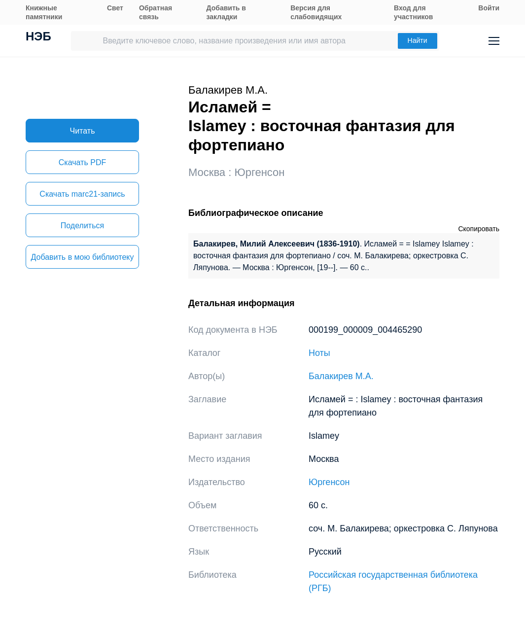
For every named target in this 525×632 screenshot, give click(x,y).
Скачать (82, 162)
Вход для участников (413, 12)
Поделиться (82, 225)
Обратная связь (155, 12)
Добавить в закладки (226, 12)
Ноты (319, 353)
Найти (417, 40)
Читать (82, 131)
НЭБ (38, 37)
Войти (488, 8)
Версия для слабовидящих (316, 12)
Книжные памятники (44, 12)
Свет (115, 8)
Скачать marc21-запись (82, 194)
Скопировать (478, 229)
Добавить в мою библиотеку (82, 257)
